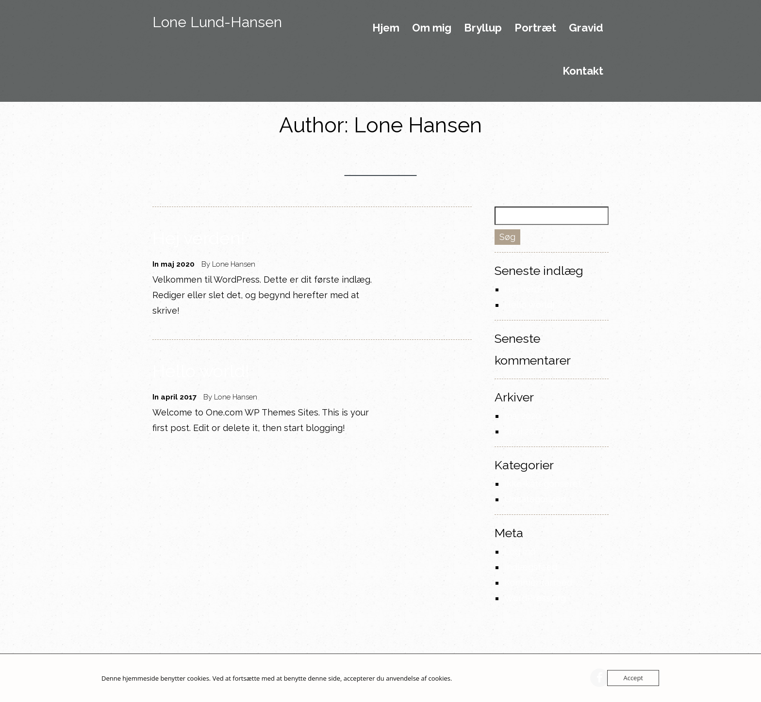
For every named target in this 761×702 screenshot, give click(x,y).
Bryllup (483, 28)
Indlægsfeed (530, 567)
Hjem (385, 28)
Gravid (586, 28)
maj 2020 (522, 416)
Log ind (519, 551)
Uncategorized (535, 499)
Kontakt (582, 71)
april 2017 (523, 431)
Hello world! (200, 371)
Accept (633, 677)
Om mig (431, 28)
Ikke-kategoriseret (542, 484)
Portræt (535, 28)
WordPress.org (535, 598)
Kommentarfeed (538, 582)
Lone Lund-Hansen (217, 22)
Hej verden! (198, 238)
